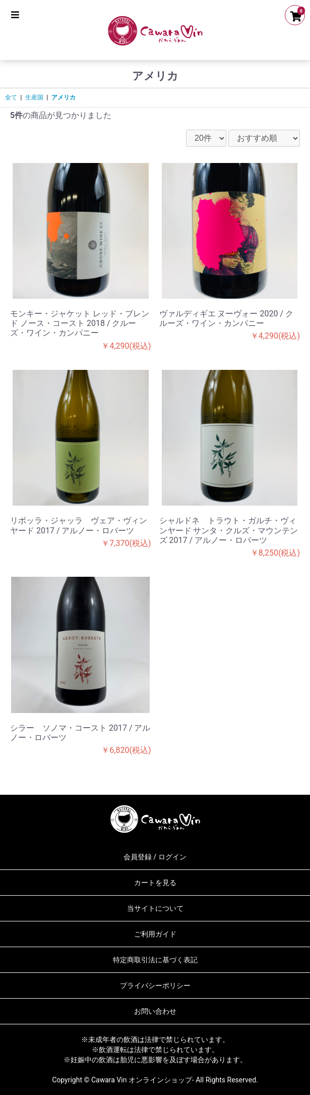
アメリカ (63, 97)
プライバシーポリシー (155, 985)
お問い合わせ (155, 1011)
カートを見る (155, 883)
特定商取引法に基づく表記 (155, 960)
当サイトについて (155, 908)
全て (11, 97)
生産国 (34, 97)
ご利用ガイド (155, 934)
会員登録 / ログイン (155, 857)
